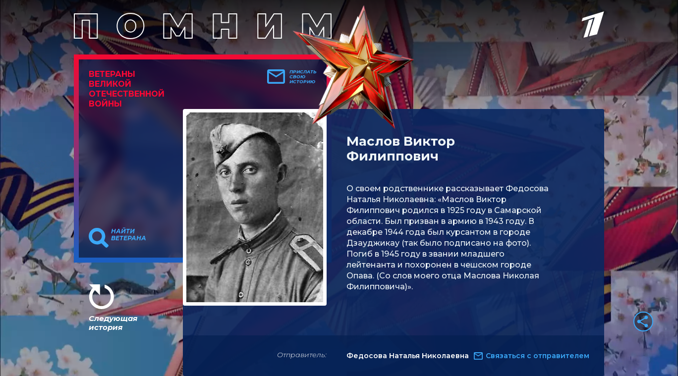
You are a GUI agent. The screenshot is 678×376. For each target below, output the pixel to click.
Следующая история (113, 323)
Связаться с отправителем (537, 355)
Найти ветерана (128, 235)
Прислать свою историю (303, 76)
